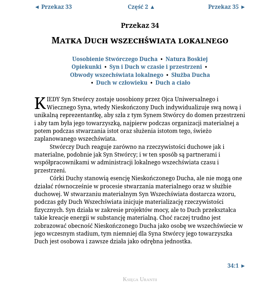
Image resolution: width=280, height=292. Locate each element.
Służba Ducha (190, 75)
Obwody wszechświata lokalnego (116, 75)
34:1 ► (236, 265)
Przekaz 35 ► (227, 7)
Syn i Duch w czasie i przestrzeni (155, 67)
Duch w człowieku (121, 82)
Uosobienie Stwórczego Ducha (115, 59)
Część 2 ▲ (141, 7)
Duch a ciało (173, 82)
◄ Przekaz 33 (53, 7)
